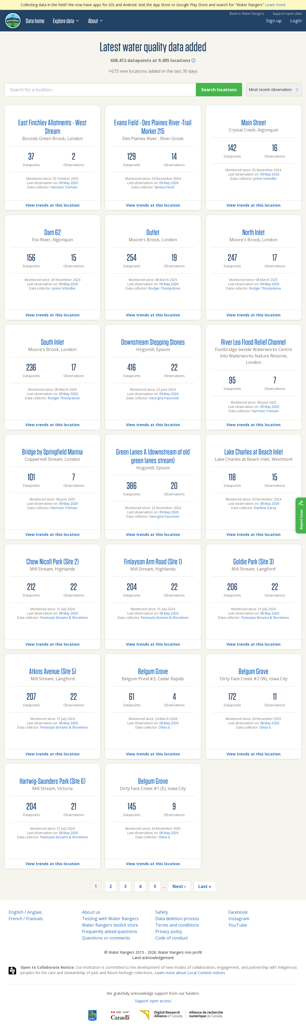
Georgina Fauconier (164, 398)
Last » (204, 886)
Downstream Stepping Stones (153, 341)
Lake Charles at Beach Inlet (253, 451)
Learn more (275, 4)
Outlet (152, 232)
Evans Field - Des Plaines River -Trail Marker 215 (153, 127)
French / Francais (26, 919)
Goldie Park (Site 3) (253, 561)
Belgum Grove (153, 671)
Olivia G (164, 727)
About (95, 20)
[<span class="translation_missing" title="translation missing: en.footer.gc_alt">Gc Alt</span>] (120, 1015)
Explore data (66, 20)
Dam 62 (52, 232)
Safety (161, 912)
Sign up (274, 21)
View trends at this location (53, 205)
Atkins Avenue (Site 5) (52, 671)
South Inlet (52, 341)
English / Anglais (25, 912)
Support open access (153, 1000)
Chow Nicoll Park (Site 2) (52, 561)
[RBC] (92, 1015)
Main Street (253, 122)
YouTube (237, 925)
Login (296, 21)
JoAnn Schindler (265, 178)
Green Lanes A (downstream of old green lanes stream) (153, 456)
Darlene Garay (265, 508)
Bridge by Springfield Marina (52, 451)
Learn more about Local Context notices (189, 972)
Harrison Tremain (64, 187)
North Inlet (253, 232)
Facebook (238, 912)
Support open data (287, 13)
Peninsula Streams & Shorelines (64, 617)
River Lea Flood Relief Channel (253, 341)
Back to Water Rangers (247, 13)
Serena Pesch (164, 187)
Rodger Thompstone (164, 288)
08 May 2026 (269, 503)
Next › (179, 886)
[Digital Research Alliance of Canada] (181, 1015)
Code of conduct (171, 938)
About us (91, 912)
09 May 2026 (68, 183)
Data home (35, 20)
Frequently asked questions (109, 931)
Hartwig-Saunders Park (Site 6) (52, 780)
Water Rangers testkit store (110, 925)
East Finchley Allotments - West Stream (52, 127)
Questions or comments (106, 938)
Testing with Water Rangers (110, 919)
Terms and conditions (177, 925)
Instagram (238, 919)
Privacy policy (168, 931)
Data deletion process (177, 919)
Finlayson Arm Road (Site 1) (153, 561)
